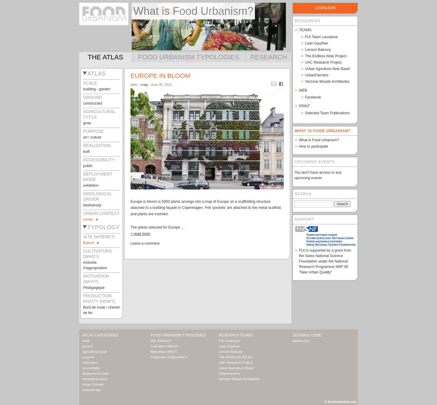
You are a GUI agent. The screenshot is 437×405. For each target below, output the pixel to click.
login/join (325, 8)
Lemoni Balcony (318, 50)
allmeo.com (301, 341)
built (86, 151)
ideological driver (94, 379)
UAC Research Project (323, 62)
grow (87, 123)
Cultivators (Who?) (164, 346)
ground (87, 346)
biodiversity (92, 205)
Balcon (91, 243)
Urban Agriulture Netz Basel (327, 69)
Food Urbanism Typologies (188, 57)
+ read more (140, 234)
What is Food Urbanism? (319, 140)
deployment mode (95, 373)
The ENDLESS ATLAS (235, 357)
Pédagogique (94, 288)
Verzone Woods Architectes (327, 81)
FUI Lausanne (229, 341)
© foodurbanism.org (340, 401)
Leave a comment (144, 243)
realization (89, 362)
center (91, 219)
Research (268, 57)
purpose (88, 357)
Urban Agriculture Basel (236, 368)
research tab (91, 390)
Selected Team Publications (327, 113)
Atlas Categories (100, 335)
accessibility (91, 368)
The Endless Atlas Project (326, 56)
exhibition (91, 185)
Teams (305, 30)
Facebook (313, 97)
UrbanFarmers (316, 75)
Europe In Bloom (160, 75)
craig (144, 84)
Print (304, 106)
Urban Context (93, 384)
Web (303, 90)
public (88, 166)
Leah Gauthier (316, 43)
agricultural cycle (94, 351)
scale (86, 341)
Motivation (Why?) (164, 351)
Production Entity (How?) (169, 357)
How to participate (313, 146)
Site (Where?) (161, 341)
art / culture (92, 137)
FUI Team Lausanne (321, 37)
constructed (92, 103)
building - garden (96, 89)
